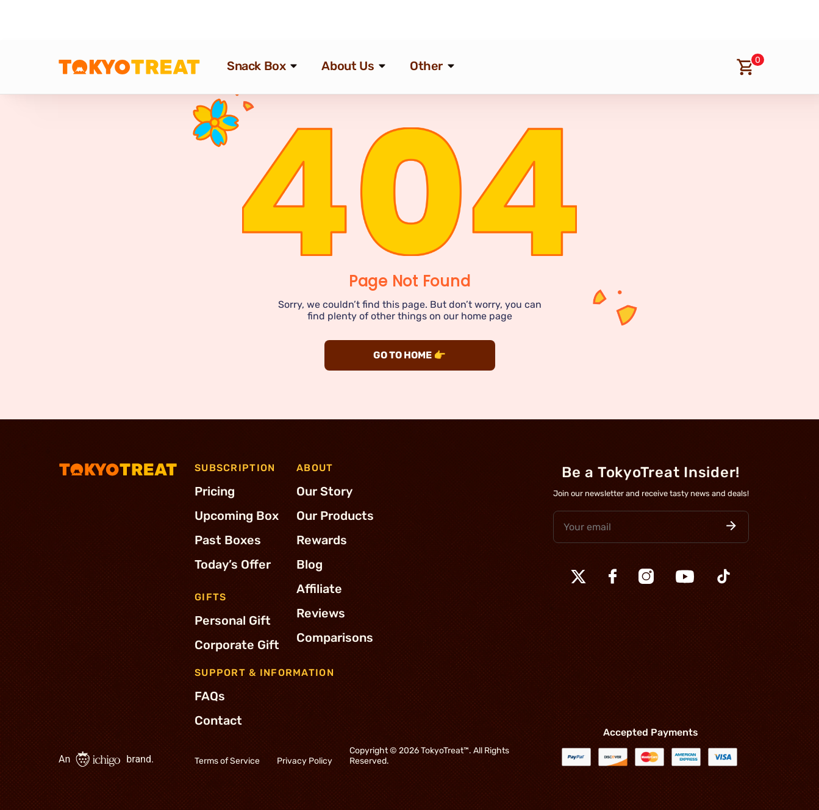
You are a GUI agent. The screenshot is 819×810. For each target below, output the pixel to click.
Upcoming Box (237, 516)
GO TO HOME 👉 (409, 355)
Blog (309, 564)
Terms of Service (227, 761)
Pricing (215, 491)
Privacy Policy (304, 761)
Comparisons (334, 637)
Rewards (321, 540)
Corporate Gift (237, 645)
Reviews (320, 613)
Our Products (335, 516)
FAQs (210, 696)
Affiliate (319, 589)
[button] (731, 527)
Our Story (324, 491)
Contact (218, 720)
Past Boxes (228, 540)
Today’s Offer (233, 564)
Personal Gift (233, 620)
